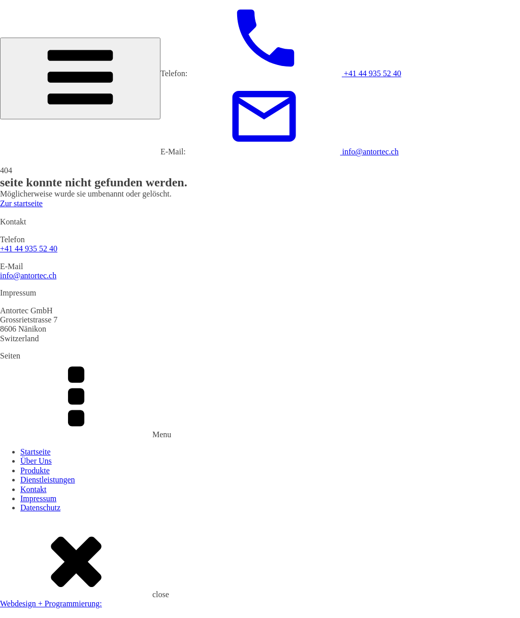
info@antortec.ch (28, 275)
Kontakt (33, 489)
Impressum (38, 498)
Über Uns (36, 461)
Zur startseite (21, 203)
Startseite (35, 451)
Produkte (35, 470)
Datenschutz (40, 507)
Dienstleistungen (47, 479)
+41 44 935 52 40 (28, 248)
